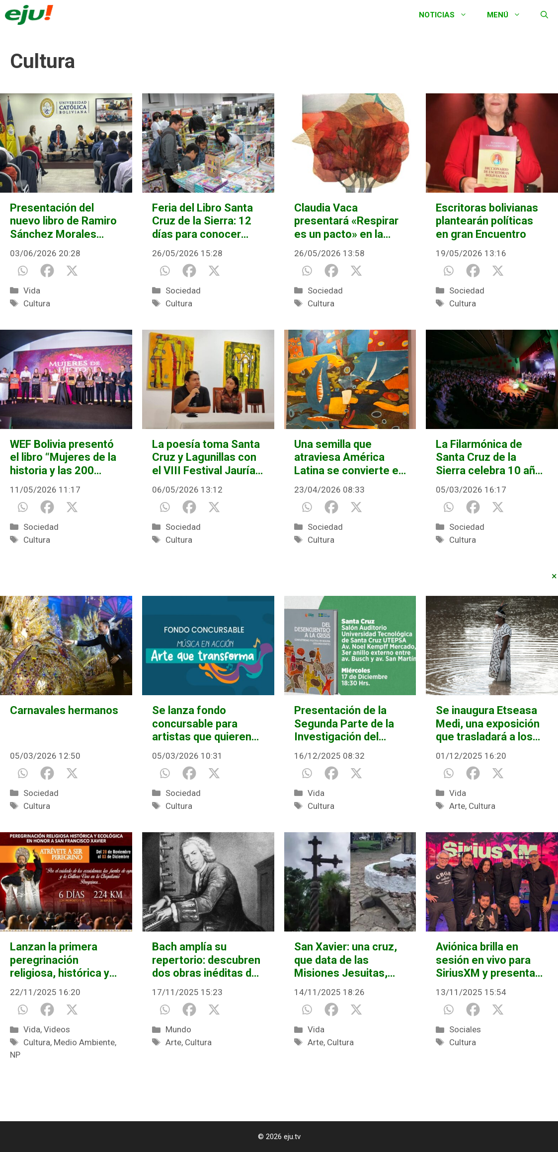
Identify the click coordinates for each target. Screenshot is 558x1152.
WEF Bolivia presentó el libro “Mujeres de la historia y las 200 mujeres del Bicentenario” (63, 457)
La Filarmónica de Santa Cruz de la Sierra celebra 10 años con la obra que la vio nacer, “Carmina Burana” (492, 457)
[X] (72, 271)
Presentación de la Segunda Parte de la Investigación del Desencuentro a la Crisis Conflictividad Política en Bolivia (344, 723)
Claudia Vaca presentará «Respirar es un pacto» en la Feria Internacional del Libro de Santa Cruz (349, 221)
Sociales (465, 1029)
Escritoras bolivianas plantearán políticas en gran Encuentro (487, 221)
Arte (457, 806)
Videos (57, 1029)
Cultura (36, 303)
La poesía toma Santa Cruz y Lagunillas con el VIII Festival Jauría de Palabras (206, 457)
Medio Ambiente (84, 1042)
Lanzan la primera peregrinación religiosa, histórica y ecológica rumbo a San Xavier (59, 960)
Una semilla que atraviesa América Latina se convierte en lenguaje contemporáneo (349, 457)
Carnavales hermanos (64, 710)
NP (15, 1055)
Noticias (448, 15)
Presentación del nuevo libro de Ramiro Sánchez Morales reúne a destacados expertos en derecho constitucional (63, 221)
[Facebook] (47, 271)
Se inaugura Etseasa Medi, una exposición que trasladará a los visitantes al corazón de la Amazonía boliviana (488, 723)
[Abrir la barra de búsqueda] (544, 15)
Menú (509, 15)
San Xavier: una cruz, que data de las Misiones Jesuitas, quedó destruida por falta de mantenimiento (345, 960)
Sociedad (183, 290)
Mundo (178, 1029)
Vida (31, 290)
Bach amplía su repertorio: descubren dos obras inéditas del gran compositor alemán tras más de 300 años (206, 960)
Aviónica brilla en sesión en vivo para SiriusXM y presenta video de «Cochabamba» (485, 960)
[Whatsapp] (22, 271)
